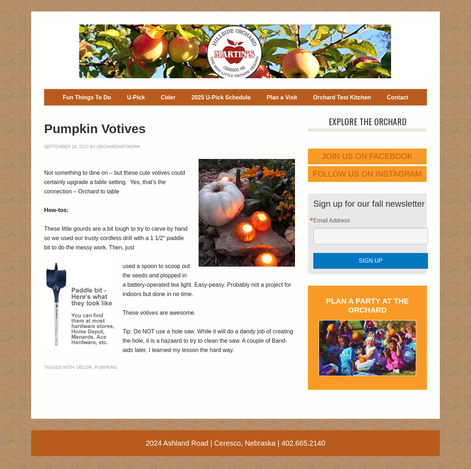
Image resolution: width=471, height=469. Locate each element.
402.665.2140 (303, 443)
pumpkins (105, 367)
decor (84, 367)
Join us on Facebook (367, 156)
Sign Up (370, 261)
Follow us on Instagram (367, 173)
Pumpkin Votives (112, 127)
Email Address (331, 221)
